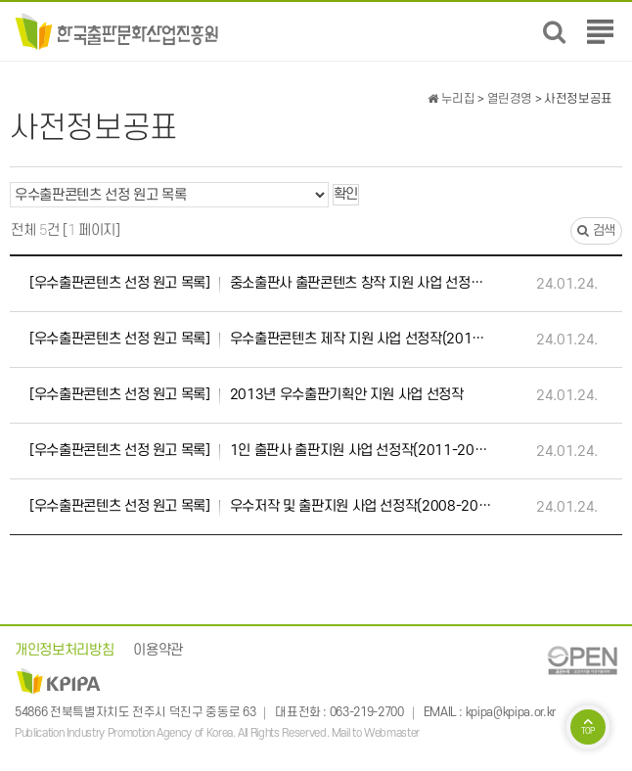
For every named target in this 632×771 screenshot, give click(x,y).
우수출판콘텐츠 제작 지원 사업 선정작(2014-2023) (260, 339)
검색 (596, 230)
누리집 (451, 99)
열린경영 (510, 99)
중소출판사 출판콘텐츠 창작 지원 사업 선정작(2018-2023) (260, 284)
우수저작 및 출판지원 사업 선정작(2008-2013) (260, 507)
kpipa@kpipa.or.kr (511, 712)
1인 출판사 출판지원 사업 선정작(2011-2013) (260, 451)
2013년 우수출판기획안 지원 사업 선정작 (246, 395)
